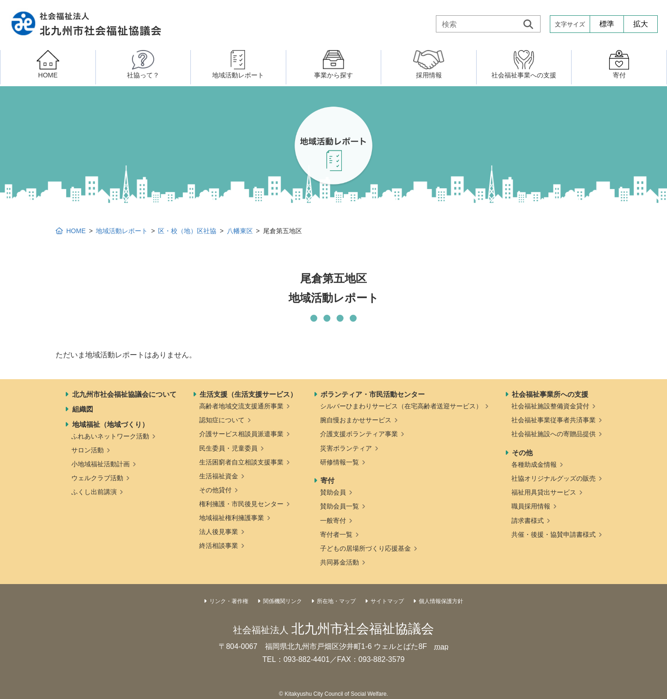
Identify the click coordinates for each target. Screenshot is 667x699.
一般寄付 (333, 520)
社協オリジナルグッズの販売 (553, 478)
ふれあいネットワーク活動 (110, 436)
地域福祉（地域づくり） (110, 424)
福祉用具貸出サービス (543, 492)
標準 (606, 24)
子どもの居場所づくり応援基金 (365, 548)
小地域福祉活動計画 (100, 464)
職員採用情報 (530, 506)
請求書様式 (527, 520)
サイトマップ (387, 601)
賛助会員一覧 (339, 506)
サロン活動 (87, 450)
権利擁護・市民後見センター (241, 504)
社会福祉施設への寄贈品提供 (553, 434)
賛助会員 (333, 492)
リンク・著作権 (228, 601)
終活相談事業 (218, 545)
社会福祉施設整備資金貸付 (550, 406)
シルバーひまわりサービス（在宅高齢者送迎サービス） (401, 406)
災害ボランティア (346, 448)
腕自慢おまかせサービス (355, 420)
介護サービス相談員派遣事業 (241, 434)
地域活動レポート (122, 231)
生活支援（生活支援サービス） (248, 394)
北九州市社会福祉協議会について (124, 394)
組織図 (82, 409)
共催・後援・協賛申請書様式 (553, 534)
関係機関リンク (282, 601)
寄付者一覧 (336, 534)
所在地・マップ (336, 601)
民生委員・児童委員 (228, 448)
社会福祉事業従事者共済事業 (553, 420)
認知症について (222, 420)
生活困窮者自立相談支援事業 (241, 462)
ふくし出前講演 (94, 492)
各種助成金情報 (534, 464)
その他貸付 (215, 490)
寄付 (327, 480)
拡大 (640, 24)
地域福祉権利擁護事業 (231, 517)
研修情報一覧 (339, 462)
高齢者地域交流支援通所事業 (241, 406)
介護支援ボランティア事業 (359, 434)
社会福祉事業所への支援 (550, 394)
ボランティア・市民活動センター (373, 394)
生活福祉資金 (218, 476)
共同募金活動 (339, 562)
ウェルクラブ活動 (97, 478)
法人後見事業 (218, 531)
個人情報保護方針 (441, 601)
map (441, 646)
